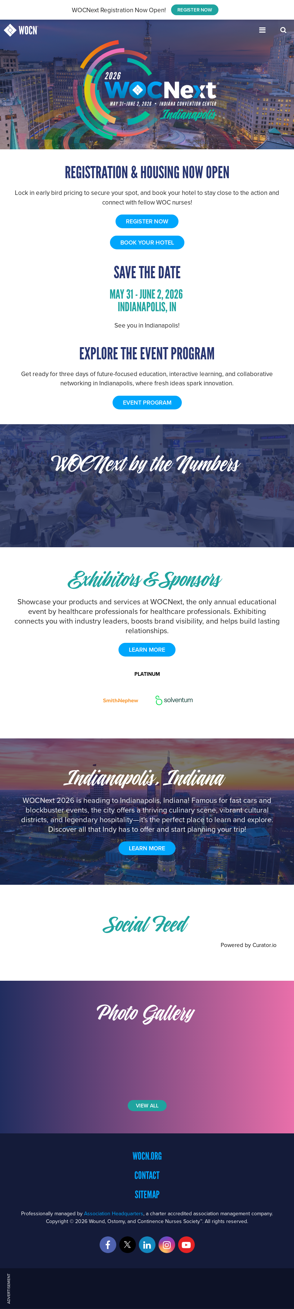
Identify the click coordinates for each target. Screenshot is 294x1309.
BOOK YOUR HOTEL (147, 242)
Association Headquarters (113, 1213)
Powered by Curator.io (249, 945)
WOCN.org (147, 1156)
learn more (147, 649)
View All (147, 1105)
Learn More (147, 848)
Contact (147, 1175)
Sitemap (147, 1194)
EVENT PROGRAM (147, 402)
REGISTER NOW (194, 9)
